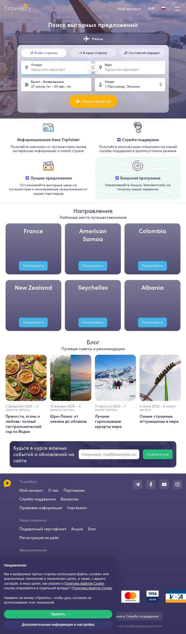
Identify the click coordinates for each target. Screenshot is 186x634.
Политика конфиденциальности (135, 626)
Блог (92, 529)
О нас (53, 490)
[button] (176, 597)
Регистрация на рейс (39, 538)
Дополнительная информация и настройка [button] (58, 624)
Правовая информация (40, 508)
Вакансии (69, 499)
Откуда (36, 64)
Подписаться (158, 454)
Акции (77, 529)
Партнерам (74, 490)
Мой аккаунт (31, 490)
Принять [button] (58, 614)
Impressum (77, 508)
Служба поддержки (37, 499)
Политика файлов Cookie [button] (84, 583)
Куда (108, 64)
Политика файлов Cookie (92, 588)
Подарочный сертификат (42, 529)
